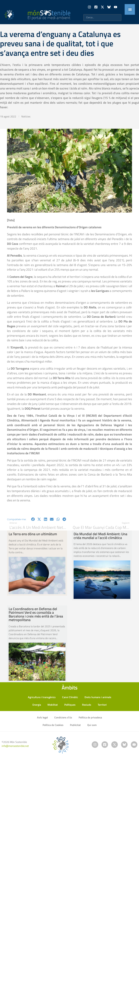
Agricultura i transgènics (42, 697)
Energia (36, 705)
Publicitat (75, 725)
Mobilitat (52, 705)
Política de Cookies (53, 725)
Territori (102, 705)
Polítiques (70, 705)
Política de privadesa (90, 717)
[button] (130, 9)
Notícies (25, 116)
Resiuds (86, 705)
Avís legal (42, 717)
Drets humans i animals (98, 697)
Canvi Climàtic (70, 697)
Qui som (92, 725)
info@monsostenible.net (15, 746)
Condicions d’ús (63, 717)
